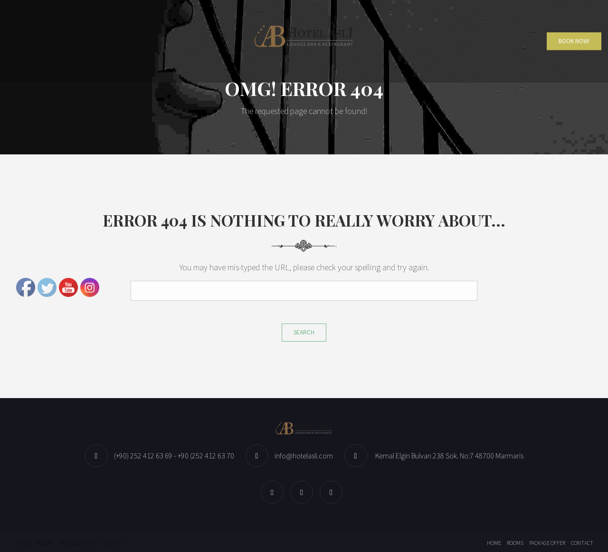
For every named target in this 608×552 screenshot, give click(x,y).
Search (304, 332)
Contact (112, 542)
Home (24, 542)
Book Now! (574, 41)
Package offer (77, 542)
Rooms (45, 542)
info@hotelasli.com (304, 455)
